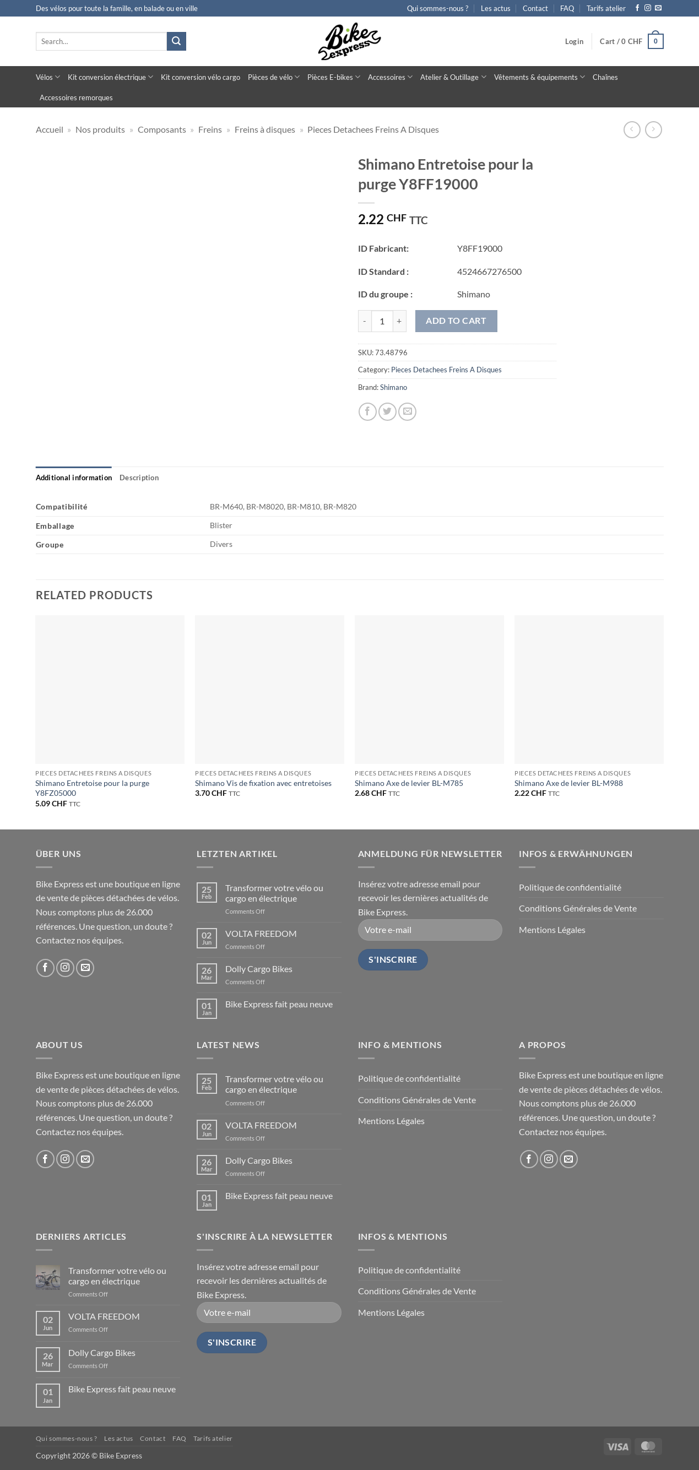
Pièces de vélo (274, 77)
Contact (535, 8)
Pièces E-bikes (333, 77)
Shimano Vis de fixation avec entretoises (263, 783)
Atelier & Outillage (453, 77)
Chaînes (605, 77)
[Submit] (176, 41)
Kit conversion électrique (110, 77)
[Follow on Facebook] (637, 8)
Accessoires (390, 77)
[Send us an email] (658, 8)
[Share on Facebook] (368, 412)
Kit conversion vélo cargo (200, 77)
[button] (574, 41)
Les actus (496, 8)
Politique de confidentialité (570, 887)
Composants (162, 129)
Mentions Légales (552, 929)
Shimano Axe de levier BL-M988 (568, 783)
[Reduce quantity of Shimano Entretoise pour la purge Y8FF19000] (364, 321)
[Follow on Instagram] (647, 8)
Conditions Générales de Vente (578, 908)
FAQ (567, 8)
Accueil (49, 129)
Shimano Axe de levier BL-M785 (409, 783)
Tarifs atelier (606, 8)
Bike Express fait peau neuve (279, 1004)
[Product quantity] (382, 321)
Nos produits (100, 129)
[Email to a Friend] (407, 412)
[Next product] (632, 129)
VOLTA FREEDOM (261, 933)
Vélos (48, 77)
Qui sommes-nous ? (437, 8)
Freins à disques (265, 129)
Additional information (74, 477)
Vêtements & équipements (539, 77)
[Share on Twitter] (387, 412)
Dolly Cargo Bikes (258, 968)
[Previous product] (653, 129)
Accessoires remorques (76, 97)
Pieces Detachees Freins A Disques (373, 129)
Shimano (393, 387)
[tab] (74, 478)
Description (139, 477)
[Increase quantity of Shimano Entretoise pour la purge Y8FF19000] (400, 321)
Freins (210, 129)
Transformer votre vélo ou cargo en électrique (274, 892)
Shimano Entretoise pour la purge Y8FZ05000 (92, 788)
